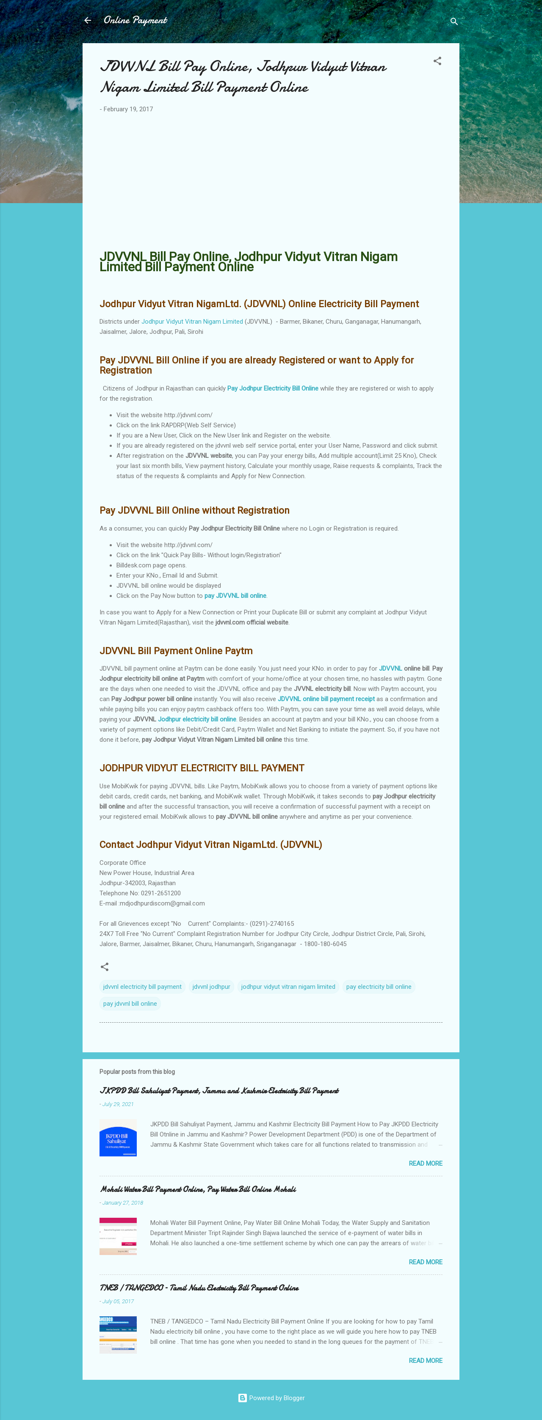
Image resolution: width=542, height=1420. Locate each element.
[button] (437, 62)
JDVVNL (390, 668)
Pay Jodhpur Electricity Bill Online (272, 388)
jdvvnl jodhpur (211, 987)
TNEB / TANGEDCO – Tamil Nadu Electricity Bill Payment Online (199, 1288)
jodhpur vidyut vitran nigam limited (288, 987)
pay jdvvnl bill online (130, 1003)
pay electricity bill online (379, 987)
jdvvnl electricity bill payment (142, 987)
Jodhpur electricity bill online (197, 719)
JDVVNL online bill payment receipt (326, 699)
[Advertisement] (271, 183)
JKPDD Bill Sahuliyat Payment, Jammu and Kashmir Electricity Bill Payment (219, 1091)
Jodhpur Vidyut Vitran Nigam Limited (192, 321)
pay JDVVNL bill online (235, 596)
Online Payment (134, 20)
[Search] (454, 23)
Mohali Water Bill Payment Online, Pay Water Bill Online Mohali (197, 1189)
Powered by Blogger (271, 1398)
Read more (425, 1163)
